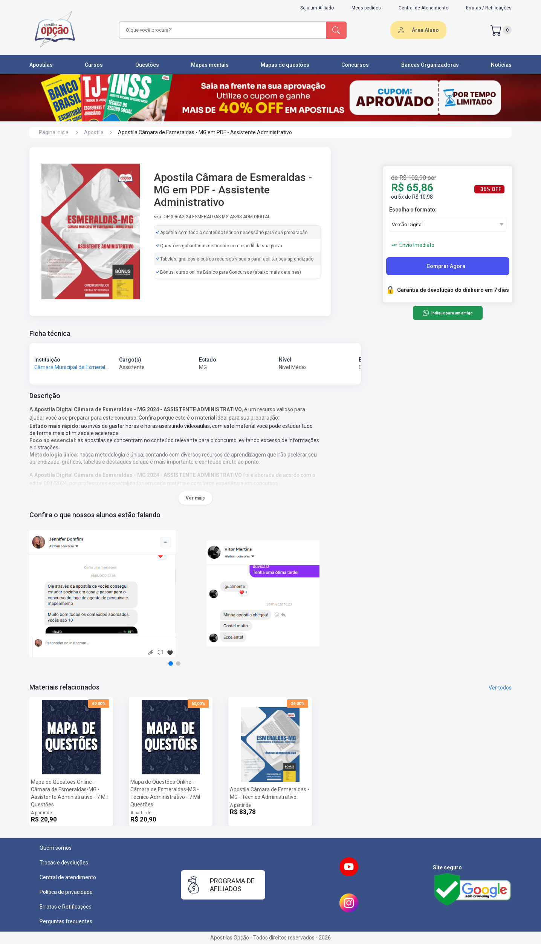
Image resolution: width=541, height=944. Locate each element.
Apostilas (41, 65)
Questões (147, 65)
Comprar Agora (445, 266)
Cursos (94, 65)
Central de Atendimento (423, 8)
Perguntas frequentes (66, 921)
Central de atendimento (68, 877)
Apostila (94, 132)
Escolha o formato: (413, 210)
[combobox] (221, 30)
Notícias (501, 65)
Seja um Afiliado (317, 8)
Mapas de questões (285, 65)
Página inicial (54, 132)
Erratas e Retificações (66, 907)
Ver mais (195, 498)
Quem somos (56, 848)
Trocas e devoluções (64, 863)
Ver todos (500, 688)
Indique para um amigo (447, 313)
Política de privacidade (66, 892)
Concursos (355, 65)
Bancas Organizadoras (430, 65)
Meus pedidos (366, 8)
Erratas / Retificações (489, 8)
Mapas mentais (210, 65)
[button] (170, 663)
